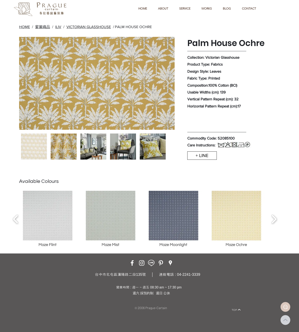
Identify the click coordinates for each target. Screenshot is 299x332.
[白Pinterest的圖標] (160, 263)
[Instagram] (141, 263)
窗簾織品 (42, 27)
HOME (24, 27)
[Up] (285, 320)
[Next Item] (167, 83)
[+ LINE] (202, 155)
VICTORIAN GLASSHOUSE (88, 27)
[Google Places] (170, 263)
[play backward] (15, 219)
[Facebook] (132, 263)
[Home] (59, 304)
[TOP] (236, 310)
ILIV (58, 27)
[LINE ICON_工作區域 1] (151, 263)
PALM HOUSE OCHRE (133, 27)
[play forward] (274, 219)
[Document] (285, 307)
